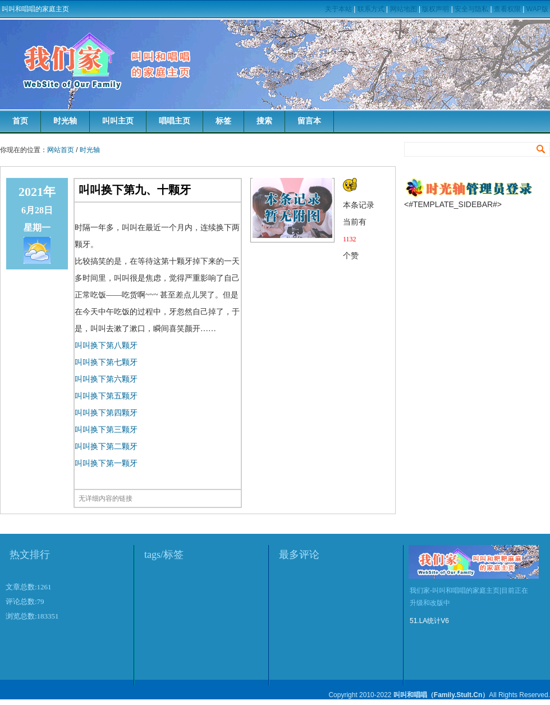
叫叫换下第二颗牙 (106, 446)
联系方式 (371, 9)
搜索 (264, 121)
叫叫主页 (118, 121)
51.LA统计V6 (429, 621)
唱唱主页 (174, 121)
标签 (223, 121)
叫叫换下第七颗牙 (106, 362)
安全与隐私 (471, 9)
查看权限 (507, 9)
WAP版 (537, 9)
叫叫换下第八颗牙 (106, 345)
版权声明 (435, 9)
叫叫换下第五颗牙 (106, 396)
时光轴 (65, 121)
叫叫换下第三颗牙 (106, 429)
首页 (20, 121)
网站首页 (60, 150)
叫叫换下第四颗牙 (106, 413)
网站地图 (403, 9)
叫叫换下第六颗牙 (106, 379)
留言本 (309, 121)
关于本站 (338, 9)
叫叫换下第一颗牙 (106, 463)
